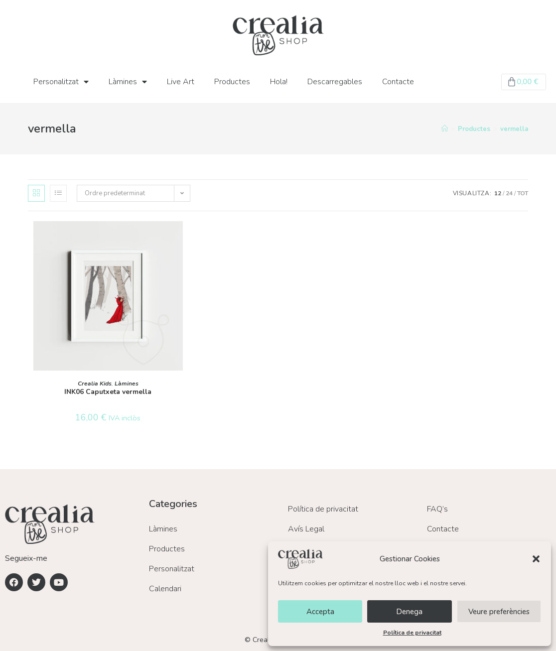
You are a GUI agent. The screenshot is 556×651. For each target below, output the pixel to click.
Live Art (180, 81)
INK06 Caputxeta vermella (107, 391)
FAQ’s (437, 509)
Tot (522, 193)
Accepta (320, 612)
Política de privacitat (412, 633)
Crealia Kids (95, 384)
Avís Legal (306, 528)
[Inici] (444, 129)
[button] (536, 559)
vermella (514, 129)
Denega (409, 612)
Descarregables (334, 81)
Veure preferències (499, 612)
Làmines (128, 82)
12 (497, 193)
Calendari (165, 588)
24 (509, 193)
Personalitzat (61, 82)
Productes (232, 81)
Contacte (398, 81)
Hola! (278, 81)
